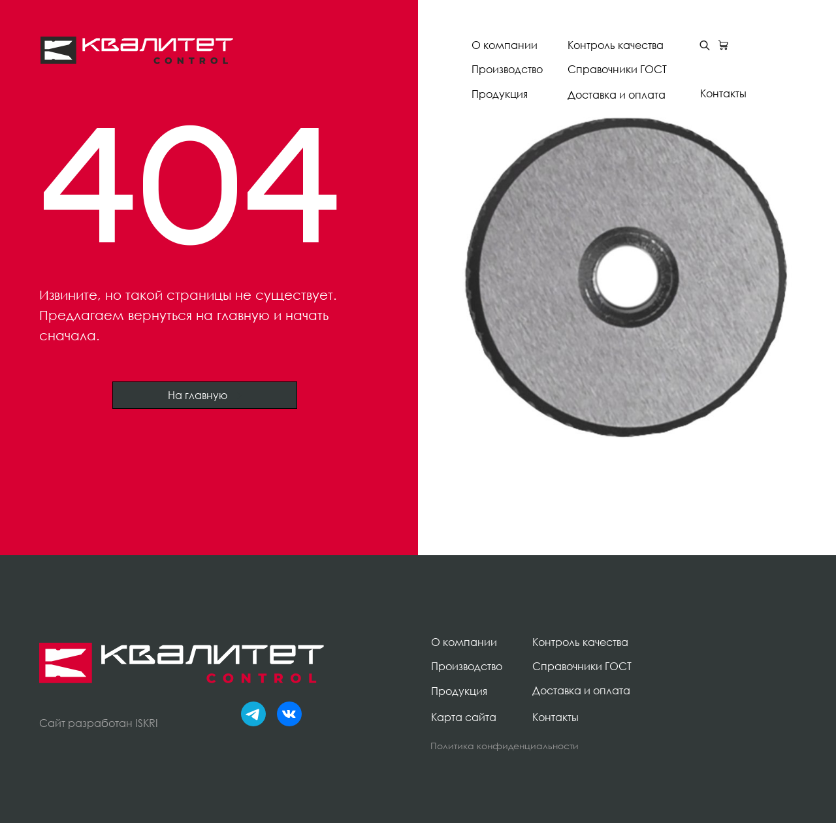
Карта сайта (463, 717)
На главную (205, 395)
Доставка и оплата (617, 94)
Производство (507, 69)
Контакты (723, 93)
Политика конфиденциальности (504, 745)
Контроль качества (616, 45)
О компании (505, 45)
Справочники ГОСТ (617, 69)
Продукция (500, 94)
